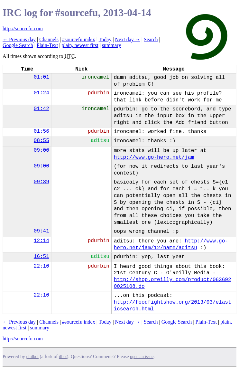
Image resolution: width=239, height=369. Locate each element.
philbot (32, 356)
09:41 (41, 231)
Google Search (18, 45)
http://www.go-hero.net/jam (154, 157)
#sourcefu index (78, 39)
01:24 (41, 93)
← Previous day (19, 39)
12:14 (41, 241)
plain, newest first (79, 45)
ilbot (63, 356)
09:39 (41, 182)
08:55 (41, 141)
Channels (49, 39)
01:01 (41, 77)
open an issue (141, 356)
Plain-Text (47, 45)
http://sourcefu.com (23, 28)
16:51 (41, 257)
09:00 (41, 150)
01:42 (41, 109)
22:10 (41, 266)
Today (105, 39)
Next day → (127, 39)
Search (151, 39)
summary (111, 45)
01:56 (41, 131)
